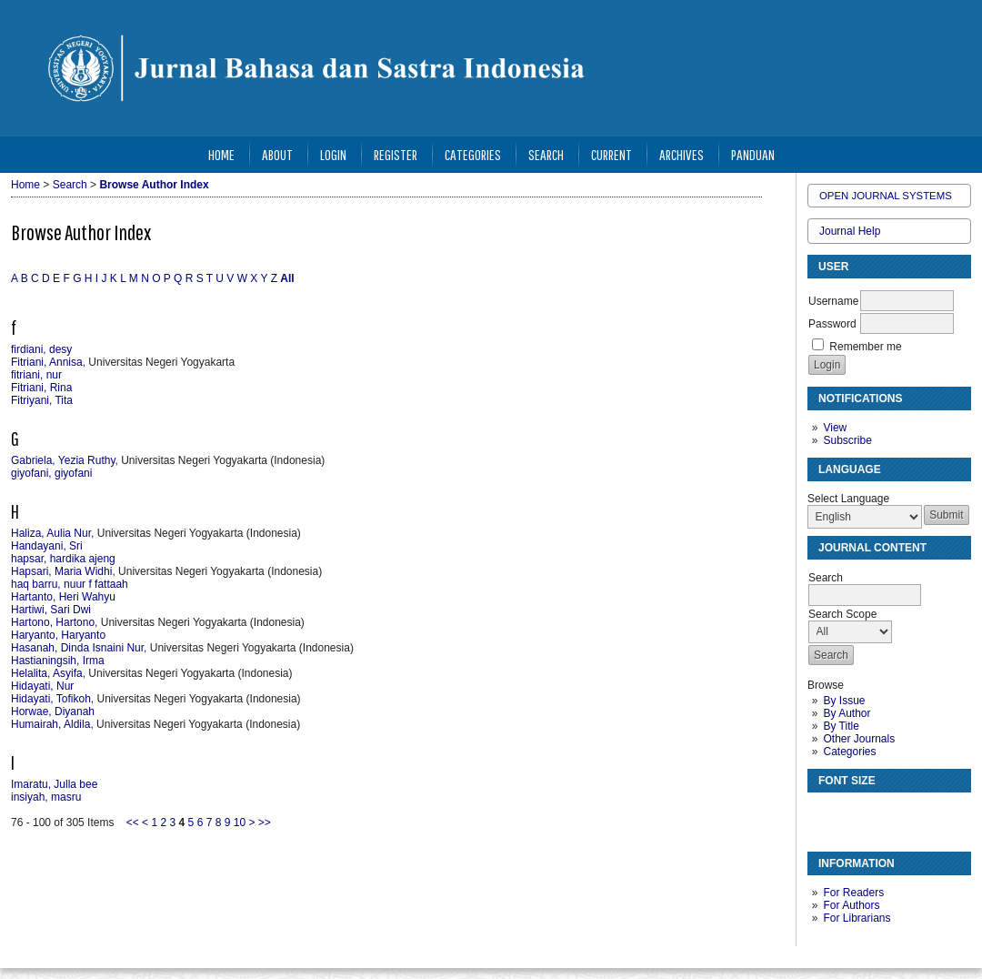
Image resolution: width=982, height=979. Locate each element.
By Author (846, 713)
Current (611, 154)
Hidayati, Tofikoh (51, 698)
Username (833, 301)
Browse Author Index (153, 184)
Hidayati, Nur (42, 686)
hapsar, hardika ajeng (63, 558)
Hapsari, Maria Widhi (61, 571)
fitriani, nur (36, 374)
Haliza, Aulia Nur (51, 533)
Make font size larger (882, 813)
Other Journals (859, 738)
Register (395, 154)
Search (546, 154)
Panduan (753, 154)
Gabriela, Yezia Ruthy (63, 460)
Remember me (865, 346)
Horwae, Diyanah (53, 711)
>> (264, 822)
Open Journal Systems (885, 195)
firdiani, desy (41, 349)
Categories (849, 751)
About (277, 154)
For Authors (851, 905)
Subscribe (847, 440)
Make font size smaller (824, 813)
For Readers (853, 892)
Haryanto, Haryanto (58, 635)
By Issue (844, 700)
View (835, 427)
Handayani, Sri (47, 546)
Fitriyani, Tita (42, 400)
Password (832, 324)
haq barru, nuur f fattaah (69, 584)
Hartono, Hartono (53, 622)
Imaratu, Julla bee (54, 784)
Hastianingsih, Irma (58, 660)
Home (221, 154)
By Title (840, 726)
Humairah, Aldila (50, 724)
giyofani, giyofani (51, 473)
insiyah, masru (46, 797)
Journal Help (849, 231)
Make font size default (853, 813)
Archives (681, 154)
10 (240, 822)
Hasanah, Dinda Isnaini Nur (77, 647)
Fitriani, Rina (41, 387)
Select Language (848, 498)
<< (132, 822)
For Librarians (856, 918)
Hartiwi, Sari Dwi (51, 609)
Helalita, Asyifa (47, 673)
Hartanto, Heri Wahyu (63, 596)
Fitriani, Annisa (47, 362)
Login (333, 154)
